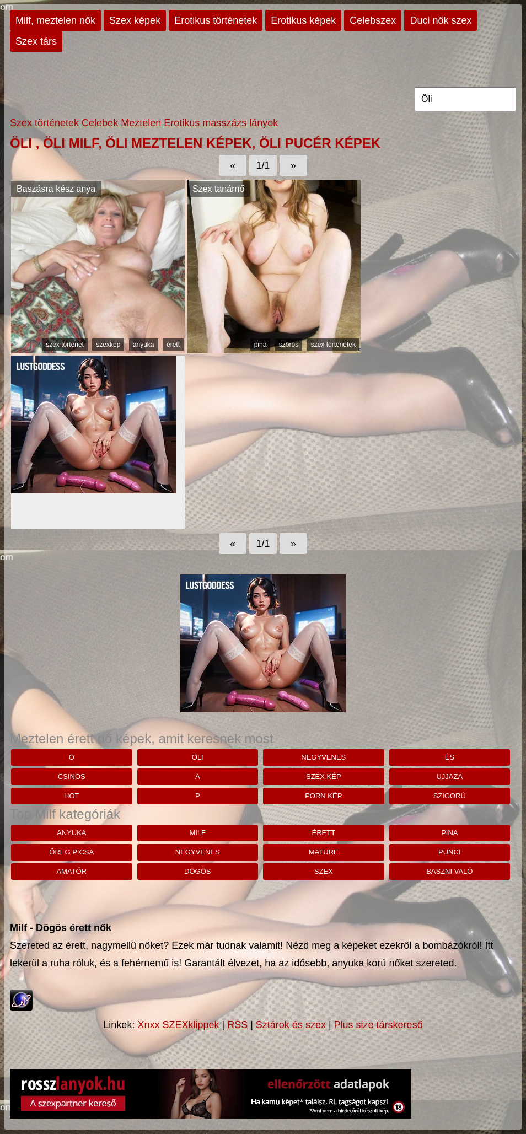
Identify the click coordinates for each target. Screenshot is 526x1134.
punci (449, 852)
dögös (197, 871)
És (449, 757)
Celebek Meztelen (121, 122)
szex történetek (333, 344)
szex (323, 871)
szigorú (449, 796)
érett (173, 344)
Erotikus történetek (215, 20)
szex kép (323, 776)
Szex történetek (44, 122)
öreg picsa (71, 852)
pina (260, 344)
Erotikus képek (303, 20)
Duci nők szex (440, 20)
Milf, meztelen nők (55, 20)
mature (324, 852)
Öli (197, 757)
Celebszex (373, 20)
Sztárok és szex (291, 1024)
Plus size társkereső (378, 1024)
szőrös (288, 344)
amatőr (71, 871)
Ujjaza (449, 776)
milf (197, 833)
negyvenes (323, 757)
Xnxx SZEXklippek (178, 1024)
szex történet (65, 344)
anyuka (143, 344)
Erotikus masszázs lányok (221, 122)
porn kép (323, 796)
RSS (237, 1024)
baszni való (449, 871)
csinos (71, 776)
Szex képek (134, 20)
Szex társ (36, 41)
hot (71, 796)
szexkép (108, 344)
